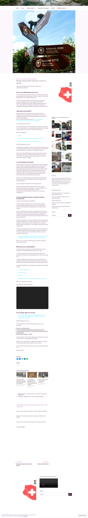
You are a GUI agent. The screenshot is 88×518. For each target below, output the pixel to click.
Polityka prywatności (61, 8)
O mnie (23, 8)
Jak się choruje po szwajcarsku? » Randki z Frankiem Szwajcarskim (34, 411)
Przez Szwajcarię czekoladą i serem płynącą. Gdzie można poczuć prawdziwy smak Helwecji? (32, 382)
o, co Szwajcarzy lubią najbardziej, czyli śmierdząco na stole (30, 329)
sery (32, 396)
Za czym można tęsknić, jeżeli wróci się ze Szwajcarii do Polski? (33, 421)
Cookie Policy (25, 515)
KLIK (30, 157)
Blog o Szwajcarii (31, 8)
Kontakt (53, 8)
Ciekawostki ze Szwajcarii (43, 8)
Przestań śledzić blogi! (56, 200)
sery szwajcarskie (39, 396)
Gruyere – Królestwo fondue (22, 328)
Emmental (20, 396)
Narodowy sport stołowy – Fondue (24, 334)
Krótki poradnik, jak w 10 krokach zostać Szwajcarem (43, 380)
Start (17, 8)
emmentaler (27, 396)
